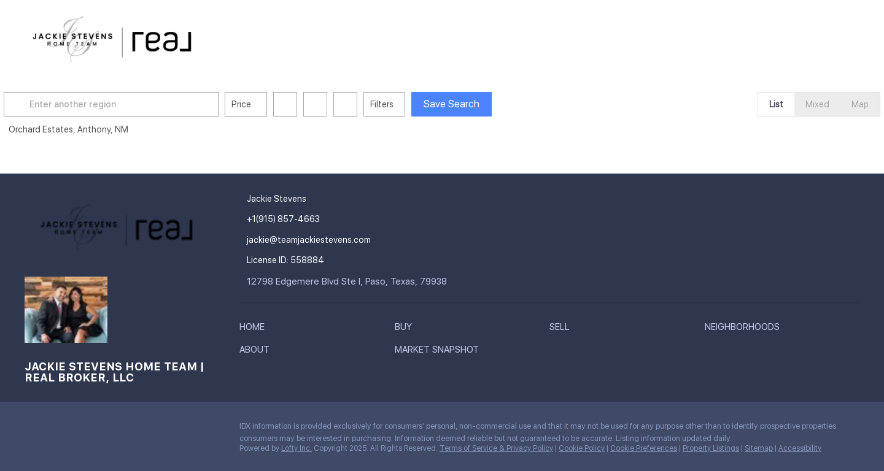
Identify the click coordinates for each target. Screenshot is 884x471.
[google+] (107, 429)
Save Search (478, 104)
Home (369, 37)
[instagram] (58, 429)
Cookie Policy (582, 448)
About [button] (587, 37)
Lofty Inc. (296, 448)
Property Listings (711, 448)
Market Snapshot (666, 37)
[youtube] (83, 429)
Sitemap (759, 448)
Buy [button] (409, 37)
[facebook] (34, 429)
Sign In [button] (830, 37)
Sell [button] (447, 37)
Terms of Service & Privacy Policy (496, 448)
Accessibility (799, 448)
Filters (409, 104)
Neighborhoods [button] (515, 37)
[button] (45, 104)
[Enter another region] (143, 104)
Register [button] (768, 37)
